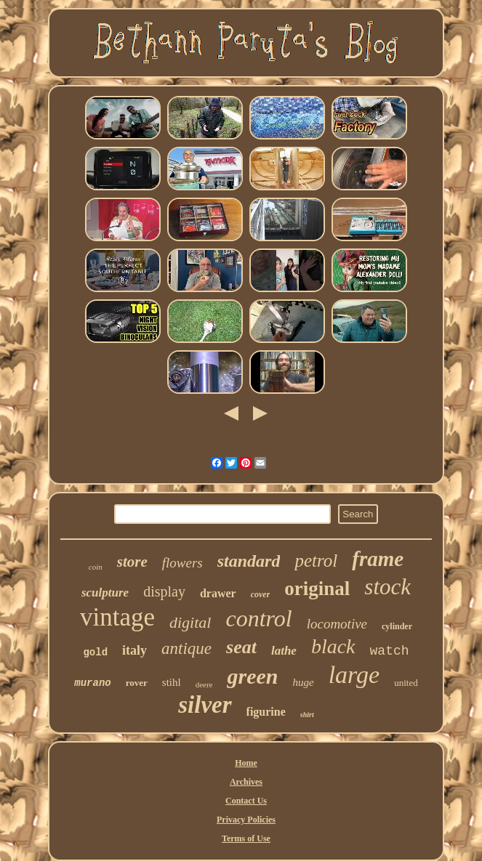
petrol (315, 560)
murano (92, 683)
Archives (246, 782)
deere (204, 684)
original (317, 588)
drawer (218, 593)
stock (387, 586)
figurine (266, 712)
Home (246, 763)
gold (95, 652)
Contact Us (246, 801)
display (164, 591)
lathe (284, 651)
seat (241, 647)
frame (377, 558)
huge (302, 682)
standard (249, 560)
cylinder (397, 626)
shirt (307, 715)
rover (137, 682)
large (354, 674)
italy (134, 650)
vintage (117, 617)
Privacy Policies (246, 819)
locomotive (337, 623)
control (258, 618)
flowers (182, 562)
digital (190, 622)
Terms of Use (246, 838)
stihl (171, 682)
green (252, 676)
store (132, 561)
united (406, 682)
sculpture (105, 592)
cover (260, 594)
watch (389, 651)
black (333, 646)
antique (186, 648)
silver (204, 705)
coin (96, 566)
